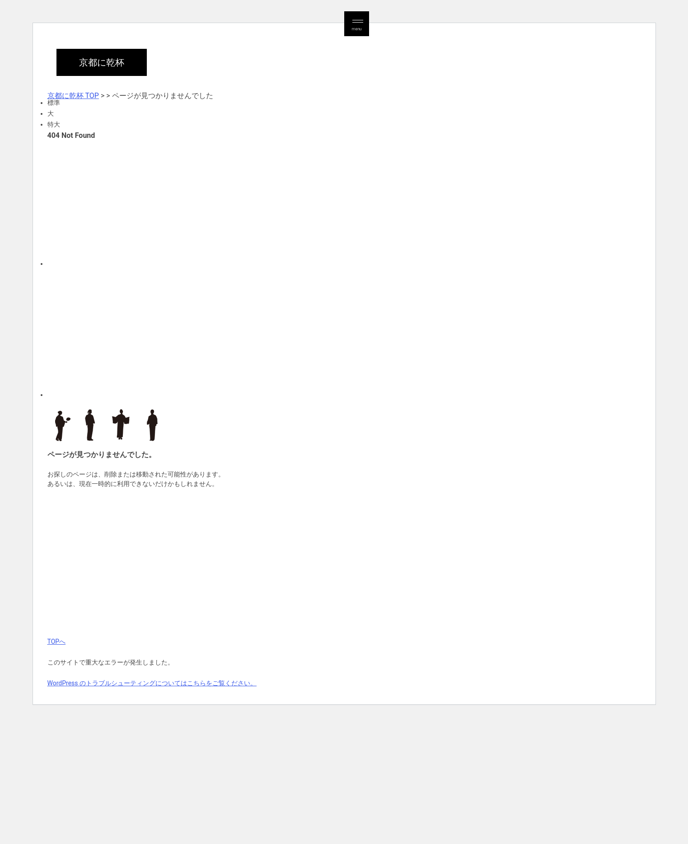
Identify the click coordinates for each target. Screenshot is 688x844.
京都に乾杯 (101, 62)
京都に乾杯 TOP (73, 95)
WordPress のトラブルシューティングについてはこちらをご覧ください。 (152, 683)
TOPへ (56, 641)
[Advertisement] (318, 202)
